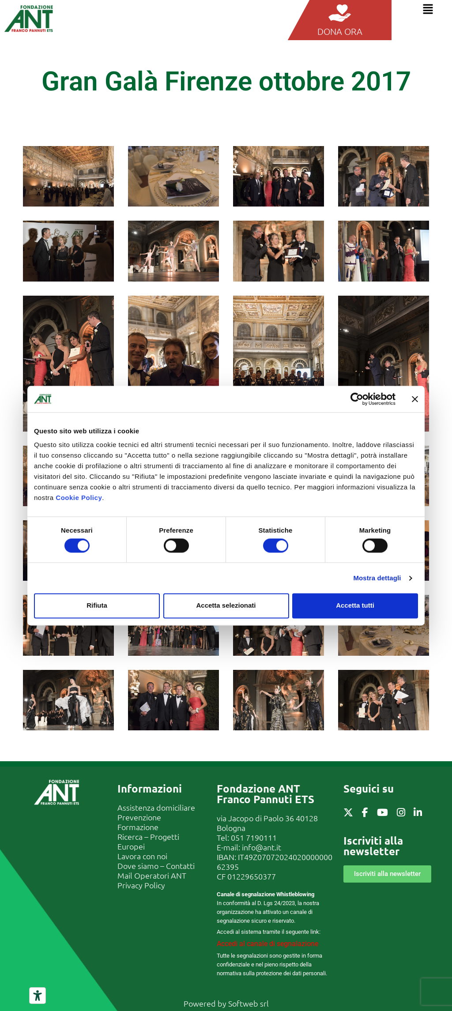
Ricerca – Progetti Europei (148, 841)
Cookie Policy (79, 497)
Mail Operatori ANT (151, 875)
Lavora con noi (142, 856)
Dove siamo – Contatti (156, 866)
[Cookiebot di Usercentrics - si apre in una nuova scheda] (357, 399)
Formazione (137, 827)
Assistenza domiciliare (156, 807)
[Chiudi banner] (415, 399)
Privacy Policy (141, 885)
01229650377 (251, 876)
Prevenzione (139, 817)
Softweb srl (248, 1003)
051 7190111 (254, 837)
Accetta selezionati (226, 605)
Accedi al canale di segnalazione (267, 944)
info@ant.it (261, 847)
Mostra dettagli (377, 578)
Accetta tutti (355, 605)
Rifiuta (97, 605)
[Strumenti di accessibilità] (37, 995)
